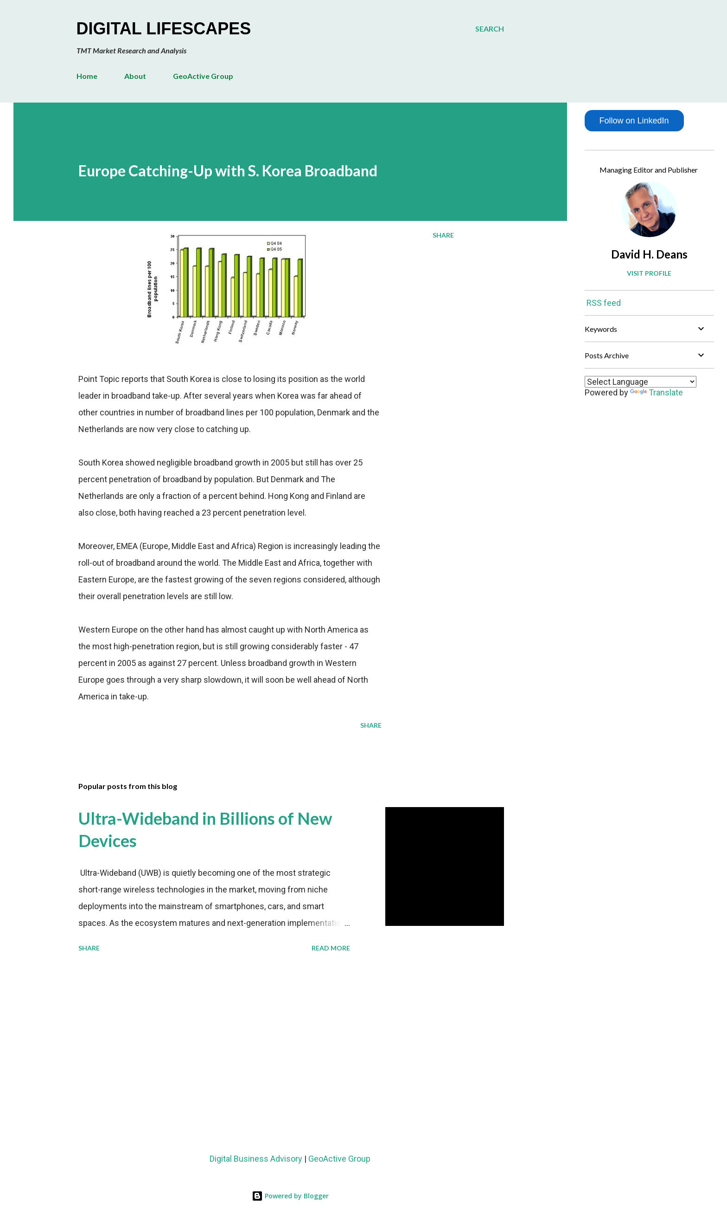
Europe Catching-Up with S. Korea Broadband (227, 171)
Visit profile (649, 273)
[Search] (489, 28)
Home (87, 75)
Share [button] (443, 235)
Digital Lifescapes (164, 28)
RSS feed (604, 303)
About (135, 75)
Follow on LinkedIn (634, 120)
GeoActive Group (203, 75)
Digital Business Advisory (256, 1159)
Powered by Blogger (290, 1195)
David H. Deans (649, 254)
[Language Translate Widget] (640, 382)
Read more (331, 948)
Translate (656, 392)
